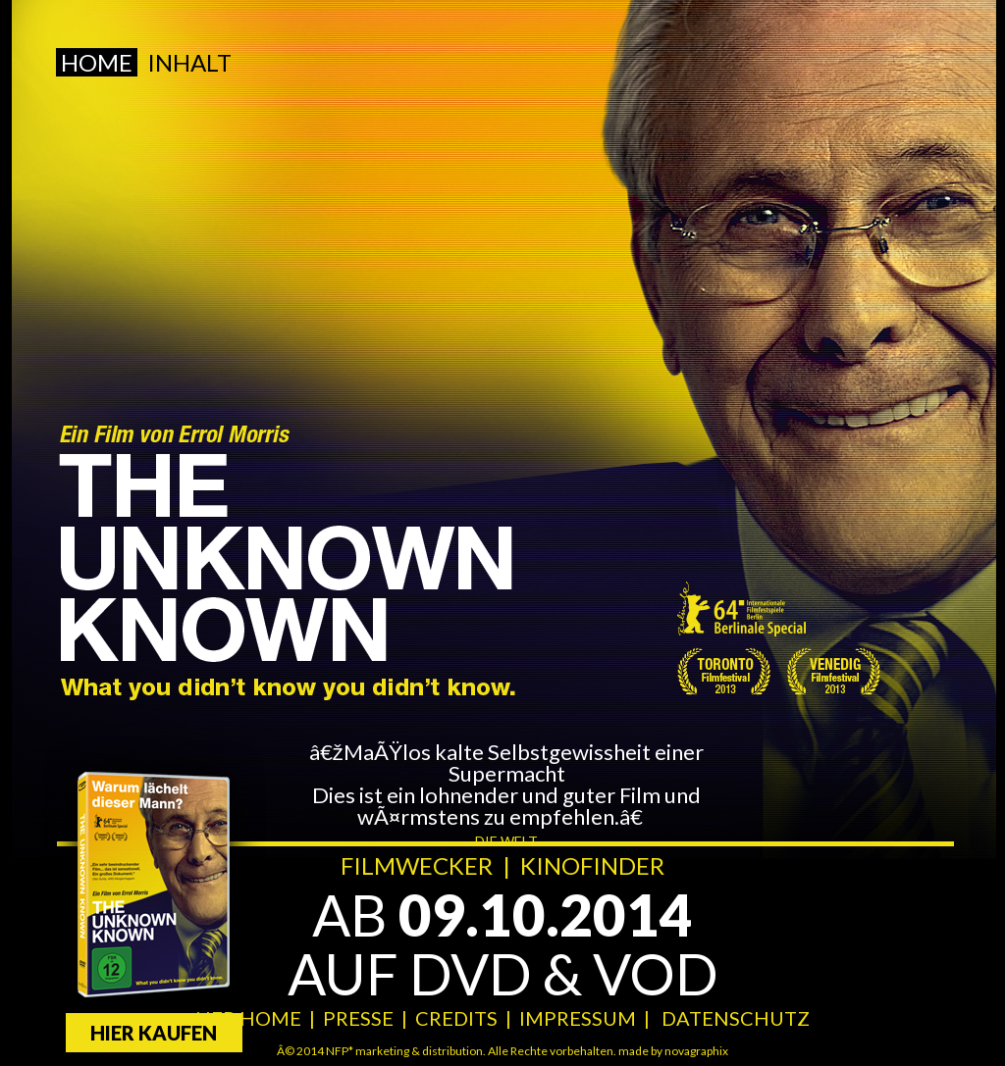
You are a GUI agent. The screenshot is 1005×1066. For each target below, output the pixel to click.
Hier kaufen (153, 1032)
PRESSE (358, 1018)
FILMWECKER (417, 865)
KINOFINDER (592, 865)
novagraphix (696, 1050)
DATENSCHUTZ (735, 1018)
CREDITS (456, 1018)
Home (96, 62)
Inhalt (189, 62)
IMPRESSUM (577, 1018)
